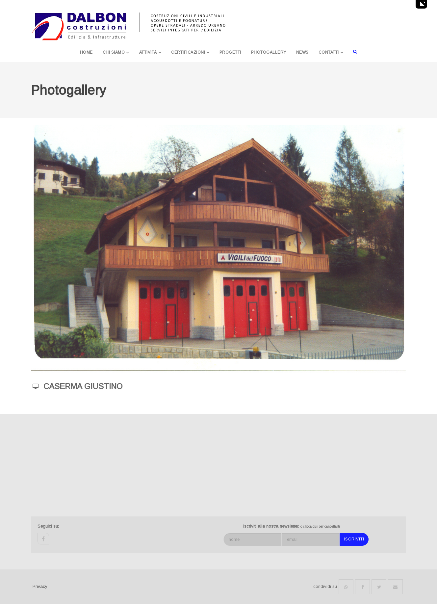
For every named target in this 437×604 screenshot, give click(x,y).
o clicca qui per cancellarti (320, 526)
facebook (43, 538)
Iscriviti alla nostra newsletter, (291, 526)
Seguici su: (48, 526)
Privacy (40, 586)
